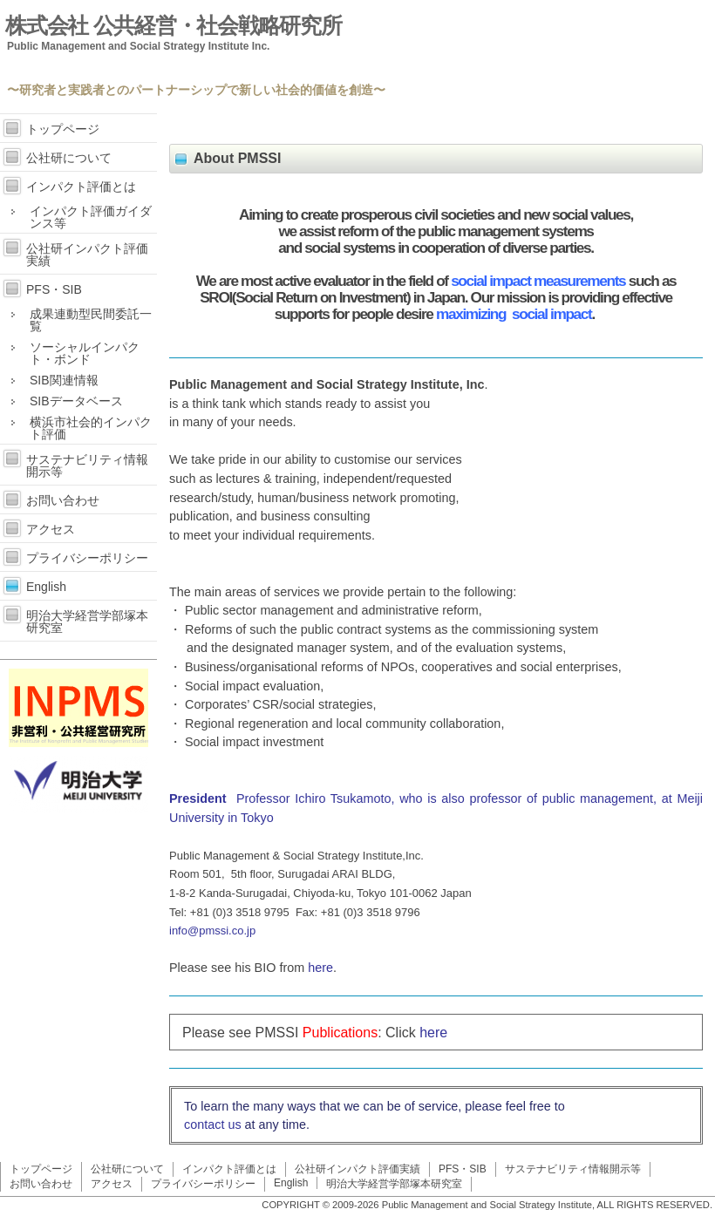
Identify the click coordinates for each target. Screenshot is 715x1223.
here (320, 968)
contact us (213, 1124)
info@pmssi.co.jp (212, 930)
